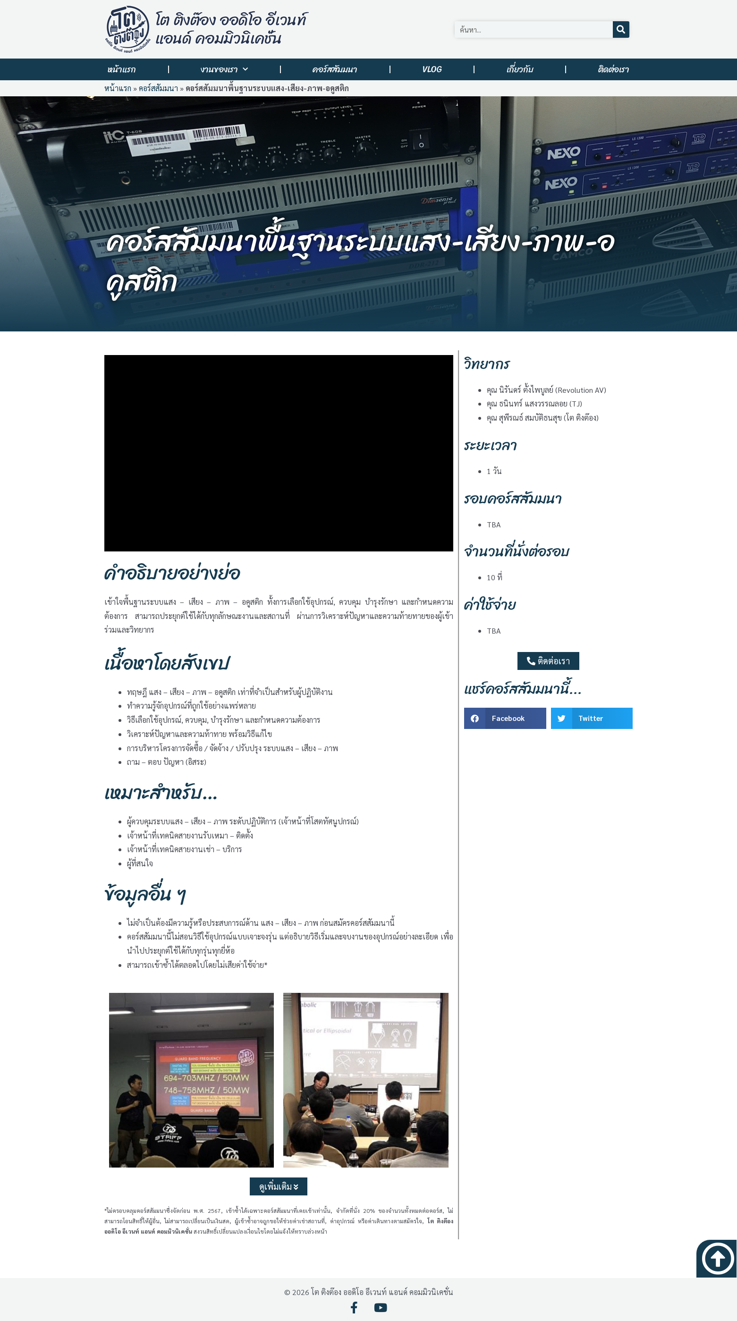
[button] (505, 718)
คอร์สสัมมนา (335, 69)
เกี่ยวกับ (520, 69)
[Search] (621, 29)
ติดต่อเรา (613, 69)
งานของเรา (224, 69)
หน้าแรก (122, 69)
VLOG (432, 69)
